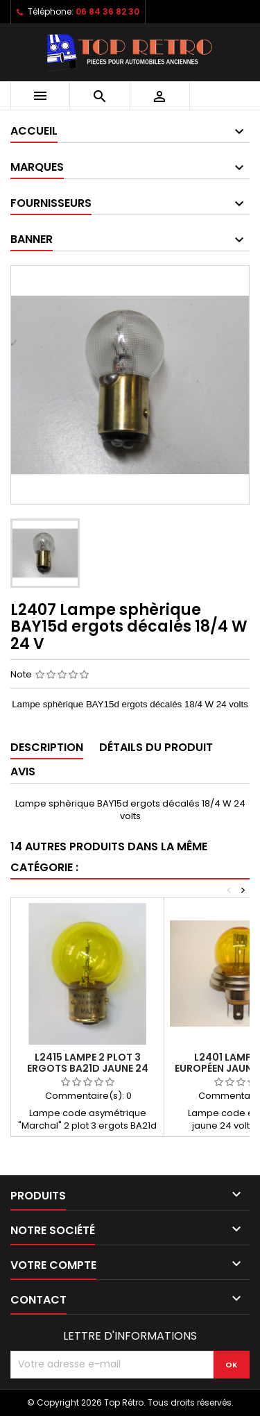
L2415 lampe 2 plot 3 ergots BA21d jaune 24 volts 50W (87, 1068)
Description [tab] (46, 747)
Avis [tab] (22, 771)
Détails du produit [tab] (156, 747)
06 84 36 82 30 (107, 11)
